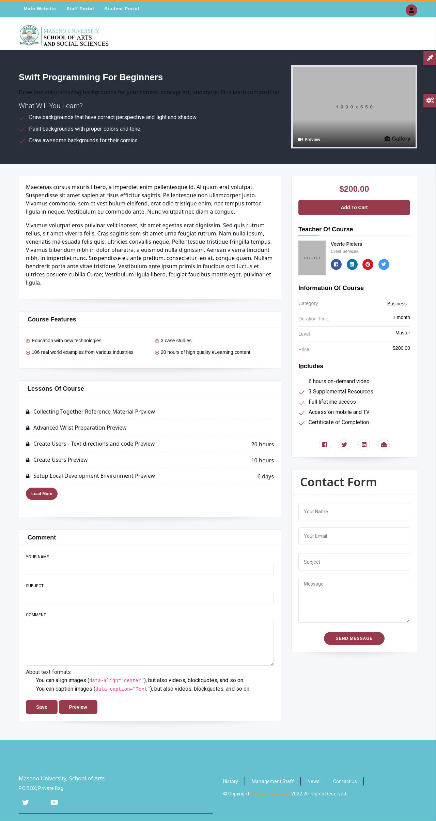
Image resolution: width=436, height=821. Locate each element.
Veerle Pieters (346, 244)
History (230, 781)
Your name (37, 556)
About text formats (48, 672)
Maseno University (270, 793)
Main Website (40, 8)
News (314, 781)
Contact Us (345, 781)
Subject (35, 586)
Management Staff (273, 781)
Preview (309, 140)
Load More (41, 493)
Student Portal (121, 8)
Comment (36, 615)
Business (397, 303)
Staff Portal (80, 8)
